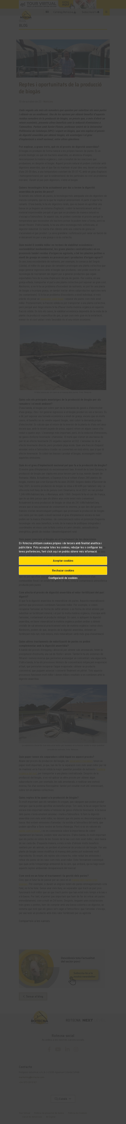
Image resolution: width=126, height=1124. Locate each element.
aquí (55, 551)
